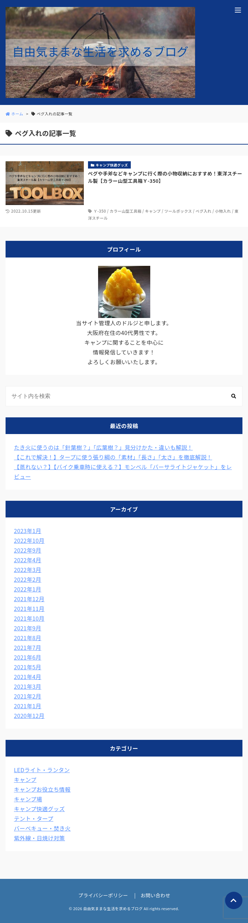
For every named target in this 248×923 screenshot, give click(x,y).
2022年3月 (27, 569)
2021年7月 (27, 647)
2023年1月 (27, 530)
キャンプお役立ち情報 (42, 789)
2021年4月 (27, 676)
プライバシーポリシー (103, 895)
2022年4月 (27, 560)
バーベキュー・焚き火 (42, 828)
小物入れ (223, 211)
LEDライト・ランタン (42, 770)
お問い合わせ (155, 895)
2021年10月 (29, 618)
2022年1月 (27, 589)
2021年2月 (27, 696)
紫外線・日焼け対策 (39, 838)
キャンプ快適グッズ (39, 808)
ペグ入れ (203, 211)
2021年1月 (27, 706)
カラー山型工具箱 (125, 211)
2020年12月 (29, 715)
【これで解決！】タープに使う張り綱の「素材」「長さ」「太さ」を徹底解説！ (113, 457)
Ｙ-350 (99, 211)
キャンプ (153, 211)
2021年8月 (27, 638)
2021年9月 (27, 628)
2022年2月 (27, 579)
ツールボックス (178, 211)
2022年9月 (27, 550)
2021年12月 (29, 599)
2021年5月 (27, 667)
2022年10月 (29, 540)
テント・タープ (33, 818)
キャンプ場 (28, 799)
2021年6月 (27, 657)
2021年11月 (29, 608)
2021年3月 (27, 686)
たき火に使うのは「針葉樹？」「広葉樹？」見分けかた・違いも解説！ (103, 447)
